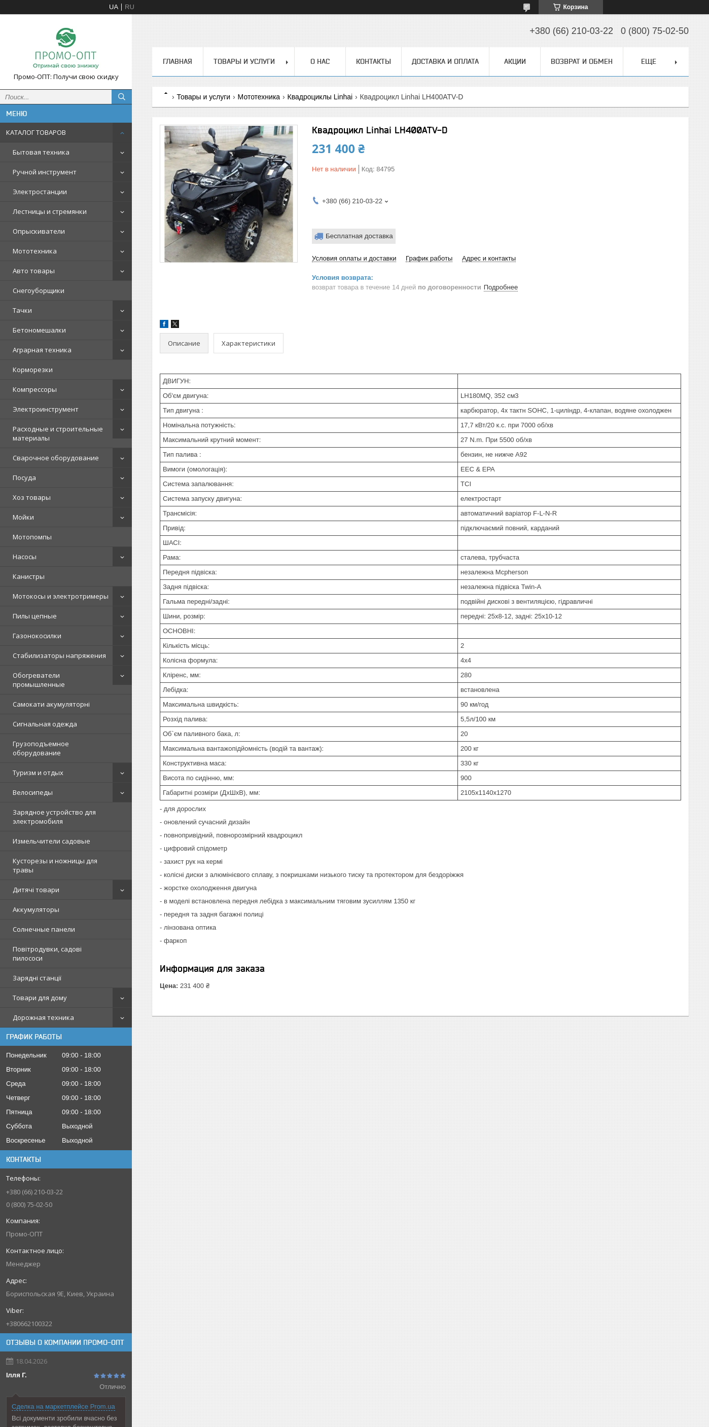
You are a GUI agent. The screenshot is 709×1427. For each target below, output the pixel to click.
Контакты (373, 61)
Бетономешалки (39, 330)
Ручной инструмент (45, 171)
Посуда (24, 477)
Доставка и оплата (445, 61)
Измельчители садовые (51, 841)
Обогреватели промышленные (39, 680)
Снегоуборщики (38, 290)
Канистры (29, 576)
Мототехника (35, 250)
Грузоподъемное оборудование (41, 748)
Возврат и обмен (582, 61)
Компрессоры (35, 389)
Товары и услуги (244, 61)
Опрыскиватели (39, 231)
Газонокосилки (37, 635)
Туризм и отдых (38, 772)
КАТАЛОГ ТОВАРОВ (36, 132)
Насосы (25, 556)
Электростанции (40, 191)
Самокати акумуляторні (51, 704)
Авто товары (34, 270)
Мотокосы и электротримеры (61, 596)
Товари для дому (40, 997)
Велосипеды (33, 792)
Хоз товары (32, 497)
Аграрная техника (42, 349)
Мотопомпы (32, 536)
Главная (177, 61)
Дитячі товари (36, 889)
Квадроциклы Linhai (320, 97)
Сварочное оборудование (56, 457)
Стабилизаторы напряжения (59, 655)
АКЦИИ (515, 61)
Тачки (22, 310)
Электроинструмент (46, 409)
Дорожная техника (43, 1017)
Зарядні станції (37, 977)
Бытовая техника (41, 152)
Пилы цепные (35, 615)
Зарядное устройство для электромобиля (54, 817)
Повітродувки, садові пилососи (47, 953)
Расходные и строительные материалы (58, 433)
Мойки (23, 517)
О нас (320, 61)
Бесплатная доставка (359, 236)
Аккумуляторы (36, 909)
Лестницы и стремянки (50, 211)
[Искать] (122, 96)
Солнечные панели (44, 929)
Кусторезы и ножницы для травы (55, 865)
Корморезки (33, 369)
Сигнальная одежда (45, 723)
